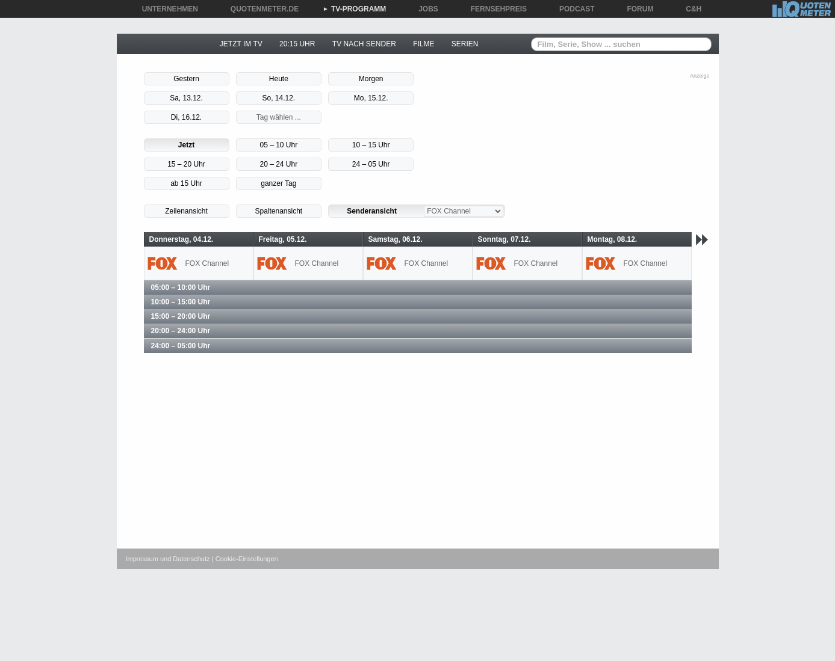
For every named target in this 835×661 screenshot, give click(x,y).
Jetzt (186, 145)
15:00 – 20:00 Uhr (181, 316)
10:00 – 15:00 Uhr (181, 302)
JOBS (424, 9)
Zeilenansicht (186, 211)
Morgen (371, 79)
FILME (423, 44)
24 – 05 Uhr (371, 164)
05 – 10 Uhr (278, 145)
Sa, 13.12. (186, 98)
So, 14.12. (278, 98)
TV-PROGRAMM (354, 9)
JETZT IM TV (241, 44)
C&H (689, 9)
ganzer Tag (278, 183)
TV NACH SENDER (364, 44)
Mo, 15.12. (371, 98)
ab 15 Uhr (186, 183)
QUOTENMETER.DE (260, 9)
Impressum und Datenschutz (168, 558)
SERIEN (465, 44)
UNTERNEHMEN (166, 9)
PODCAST (573, 9)
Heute (278, 79)
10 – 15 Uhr (371, 145)
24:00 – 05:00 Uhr (181, 346)
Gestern (186, 79)
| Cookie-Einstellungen (245, 558)
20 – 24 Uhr (278, 164)
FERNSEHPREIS (494, 9)
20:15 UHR (297, 44)
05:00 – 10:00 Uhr (181, 287)
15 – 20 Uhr (186, 164)
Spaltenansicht (278, 211)
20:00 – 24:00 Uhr (181, 331)
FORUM (636, 9)
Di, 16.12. (186, 117)
